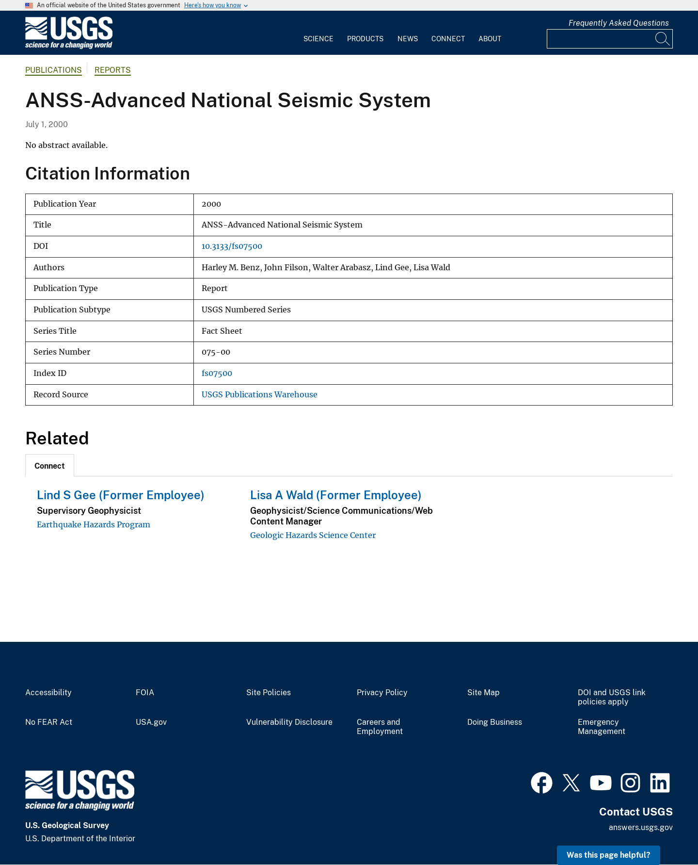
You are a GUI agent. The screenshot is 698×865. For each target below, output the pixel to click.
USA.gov (151, 722)
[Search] (663, 39)
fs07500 (217, 373)
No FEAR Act (48, 722)
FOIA (145, 692)
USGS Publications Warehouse (259, 394)
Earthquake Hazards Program (93, 524)
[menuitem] (318, 32)
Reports (113, 70)
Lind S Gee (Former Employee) (121, 495)
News (407, 39)
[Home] (68, 46)
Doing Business (494, 722)
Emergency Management (601, 727)
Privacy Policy (382, 692)
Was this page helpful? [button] (608, 855)
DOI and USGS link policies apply (612, 697)
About (489, 39)
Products (365, 39)
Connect (448, 39)
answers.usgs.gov (641, 827)
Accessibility (48, 692)
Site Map (483, 692)
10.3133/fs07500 (232, 246)
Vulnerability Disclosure (289, 722)
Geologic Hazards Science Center (313, 535)
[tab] (49, 465)
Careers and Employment (380, 727)
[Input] (610, 39)
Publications (53, 70)
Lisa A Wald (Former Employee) (336, 495)
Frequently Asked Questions (619, 23)
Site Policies (268, 692)
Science (318, 39)
